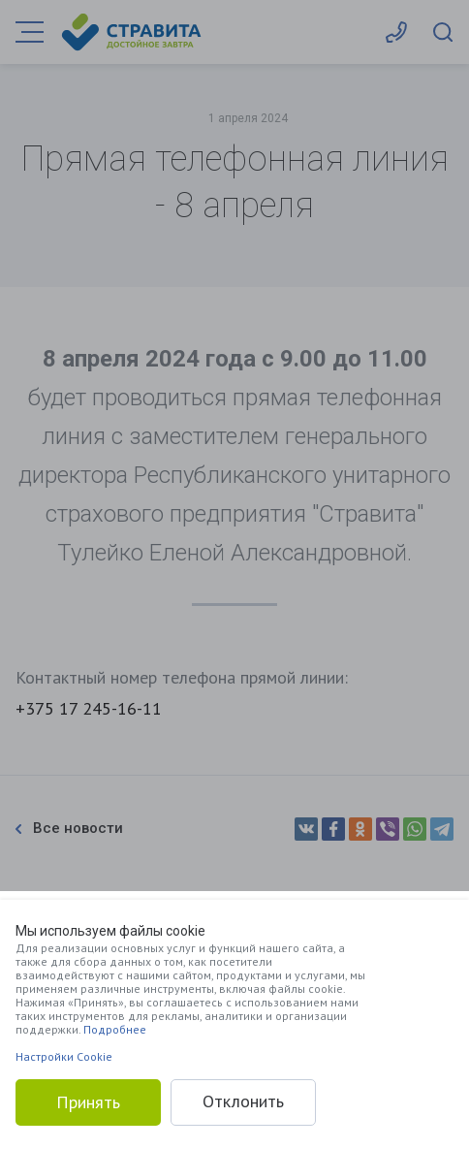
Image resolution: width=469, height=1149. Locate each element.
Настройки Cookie (64, 1056)
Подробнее (114, 1029)
